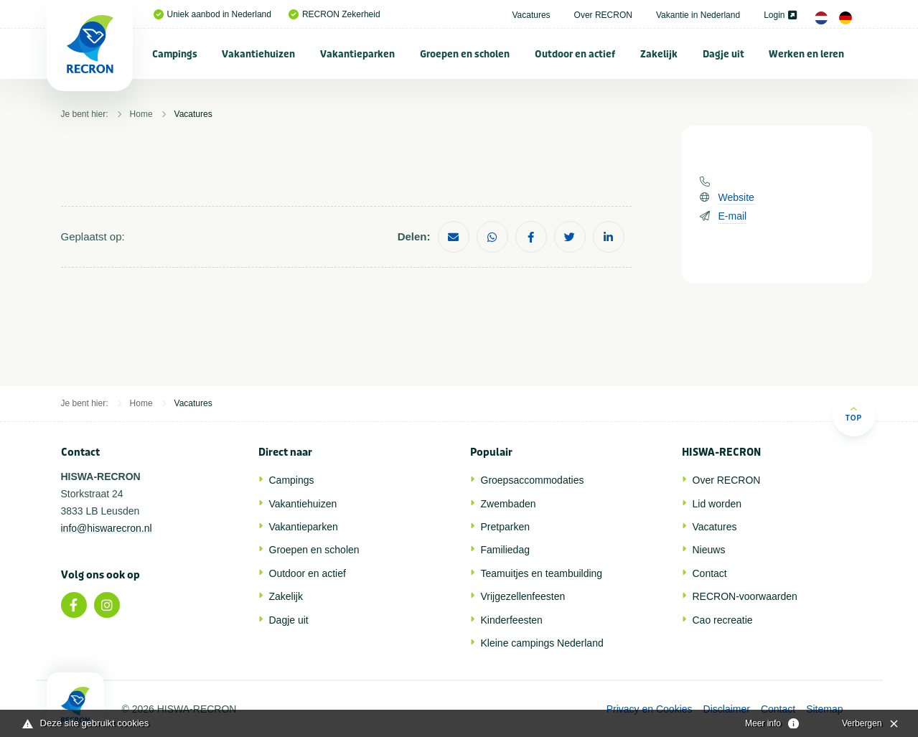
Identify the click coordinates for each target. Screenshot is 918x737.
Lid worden (717, 504)
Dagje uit (723, 54)
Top (854, 413)
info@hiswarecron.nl (106, 528)
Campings (174, 54)
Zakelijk (659, 54)
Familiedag (505, 549)
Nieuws (709, 549)
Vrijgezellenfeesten (523, 596)
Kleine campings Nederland (542, 643)
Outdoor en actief (575, 54)
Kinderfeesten (512, 620)
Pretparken (505, 526)
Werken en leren (806, 54)
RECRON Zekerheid (334, 14)
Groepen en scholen (465, 54)
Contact (710, 573)
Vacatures (531, 15)
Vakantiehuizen (258, 54)
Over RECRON (603, 15)
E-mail (732, 216)
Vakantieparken (357, 54)
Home (141, 114)
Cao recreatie (723, 620)
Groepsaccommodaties (532, 480)
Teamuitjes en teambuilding (542, 573)
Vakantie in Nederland (698, 15)
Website (736, 197)
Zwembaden (508, 504)
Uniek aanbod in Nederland (212, 14)
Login (780, 15)
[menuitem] (175, 54)
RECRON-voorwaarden (745, 596)
